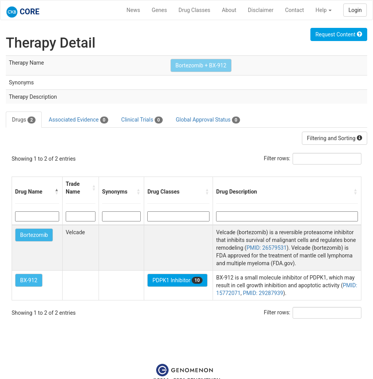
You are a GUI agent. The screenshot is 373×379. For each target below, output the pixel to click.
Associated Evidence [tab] (78, 120)
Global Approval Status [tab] (208, 120)
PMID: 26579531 (267, 248)
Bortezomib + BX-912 (201, 65)
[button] (57, 192)
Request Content (338, 34)
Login (355, 10)
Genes (159, 10)
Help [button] (323, 10)
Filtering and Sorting (334, 138)
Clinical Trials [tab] (142, 120)
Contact (294, 10)
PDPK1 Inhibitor (177, 280)
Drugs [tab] (24, 120)
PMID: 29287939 (263, 293)
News (133, 10)
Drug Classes (194, 10)
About (229, 10)
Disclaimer (260, 10)
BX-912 (28, 280)
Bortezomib (34, 235)
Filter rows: (277, 158)
